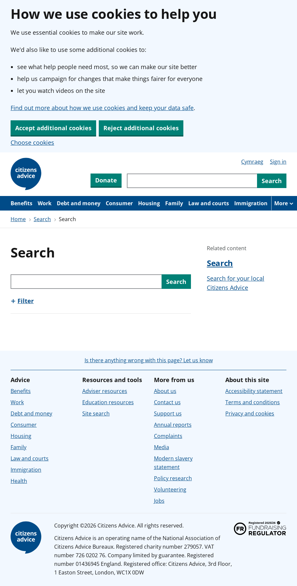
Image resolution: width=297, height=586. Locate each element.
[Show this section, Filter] (22, 301)
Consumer (119, 203)
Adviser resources (104, 391)
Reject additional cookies (141, 128)
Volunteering (170, 489)
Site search (96, 413)
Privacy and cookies (249, 413)
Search (42, 219)
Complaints (168, 436)
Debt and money (78, 203)
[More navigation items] (284, 203)
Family (174, 203)
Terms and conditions (252, 402)
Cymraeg (252, 161)
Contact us (167, 402)
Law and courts (208, 203)
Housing (149, 203)
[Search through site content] (192, 181)
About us (165, 391)
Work (45, 203)
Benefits (21, 203)
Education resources (108, 402)
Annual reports (173, 424)
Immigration (251, 203)
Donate (106, 180)
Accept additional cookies (53, 128)
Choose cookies (32, 142)
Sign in (278, 161)
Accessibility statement (253, 391)
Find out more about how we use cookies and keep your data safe (102, 108)
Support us (168, 413)
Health (19, 481)
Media (161, 447)
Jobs (159, 500)
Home (18, 219)
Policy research (173, 478)
